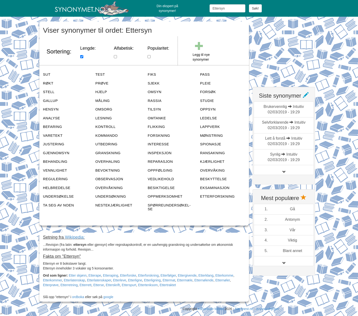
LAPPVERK (210, 127)
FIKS (152, 74)
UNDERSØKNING (110, 196)
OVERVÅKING (212, 170)
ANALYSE (51, 118)
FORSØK (208, 92)
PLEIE (205, 83)
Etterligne (135, 280)
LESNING (103, 118)
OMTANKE (157, 118)
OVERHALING (107, 161)
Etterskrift (113, 285)
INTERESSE (158, 144)
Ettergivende (187, 275)
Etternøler (222, 280)
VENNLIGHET (55, 170)
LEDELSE (208, 118)
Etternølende (203, 280)
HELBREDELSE (56, 188)
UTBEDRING (106, 144)
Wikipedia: (75, 237)
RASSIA (155, 101)
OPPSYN (208, 109)
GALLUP (50, 101)
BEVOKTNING (107, 170)
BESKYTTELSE (213, 179)
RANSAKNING (212, 153)
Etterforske (128, 275)
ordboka (77, 297)
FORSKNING (159, 135)
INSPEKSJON (160, 153)
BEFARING (52, 127)
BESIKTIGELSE (161, 188)
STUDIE (207, 101)
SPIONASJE (210, 144)
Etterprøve (50, 285)
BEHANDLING (55, 161)
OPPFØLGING (160, 170)
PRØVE (101, 83)
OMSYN (155, 92)
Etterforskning (148, 275)
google (108, 297)
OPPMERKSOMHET (165, 196)
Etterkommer (52, 280)
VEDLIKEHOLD (161, 179)
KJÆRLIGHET (212, 161)
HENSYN (51, 109)
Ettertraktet (168, 285)
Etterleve (119, 280)
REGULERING (55, 179)
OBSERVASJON (109, 179)
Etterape (95, 275)
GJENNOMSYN (56, 153)
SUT (47, 74)
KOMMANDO (106, 135)
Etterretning (69, 285)
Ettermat (169, 280)
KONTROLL (105, 127)
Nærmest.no (244, 309)
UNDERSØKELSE (58, 196)
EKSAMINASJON (215, 188)
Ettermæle (185, 280)
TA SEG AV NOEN (58, 205)
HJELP (101, 92)
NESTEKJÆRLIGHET (113, 205)
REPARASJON (160, 161)
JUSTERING (53, 144)
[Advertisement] (288, 51)
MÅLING (102, 101)
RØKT (48, 83)
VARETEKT (53, 135)
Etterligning (152, 280)
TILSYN (154, 109)
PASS (205, 74)
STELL (48, 92)
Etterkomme (224, 275)
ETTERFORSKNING (217, 196)
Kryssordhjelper (267, 309)
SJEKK (154, 83)
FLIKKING (156, 127)
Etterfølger (168, 275)
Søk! (255, 8)
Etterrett (85, 285)
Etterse (98, 285)
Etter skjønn (78, 275)
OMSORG (103, 109)
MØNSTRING (211, 135)
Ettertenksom (148, 285)
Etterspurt (129, 285)
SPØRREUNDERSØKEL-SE (169, 207)
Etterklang (205, 275)
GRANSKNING (108, 153)
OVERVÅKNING (109, 188)
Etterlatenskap (74, 280)
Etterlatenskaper (99, 280)
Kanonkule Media (211, 309)
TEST (100, 74)
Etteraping (110, 275)
